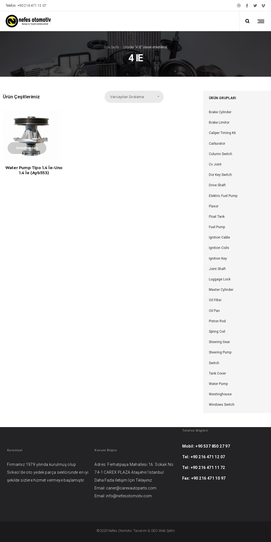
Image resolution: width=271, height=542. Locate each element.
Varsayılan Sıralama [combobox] (127, 97)
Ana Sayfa (111, 47)
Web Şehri (167, 531)
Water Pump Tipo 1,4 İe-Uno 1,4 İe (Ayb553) (33, 170)
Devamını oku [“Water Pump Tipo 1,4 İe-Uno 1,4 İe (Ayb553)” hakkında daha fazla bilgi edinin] (27, 148)
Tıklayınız (144, 480)
